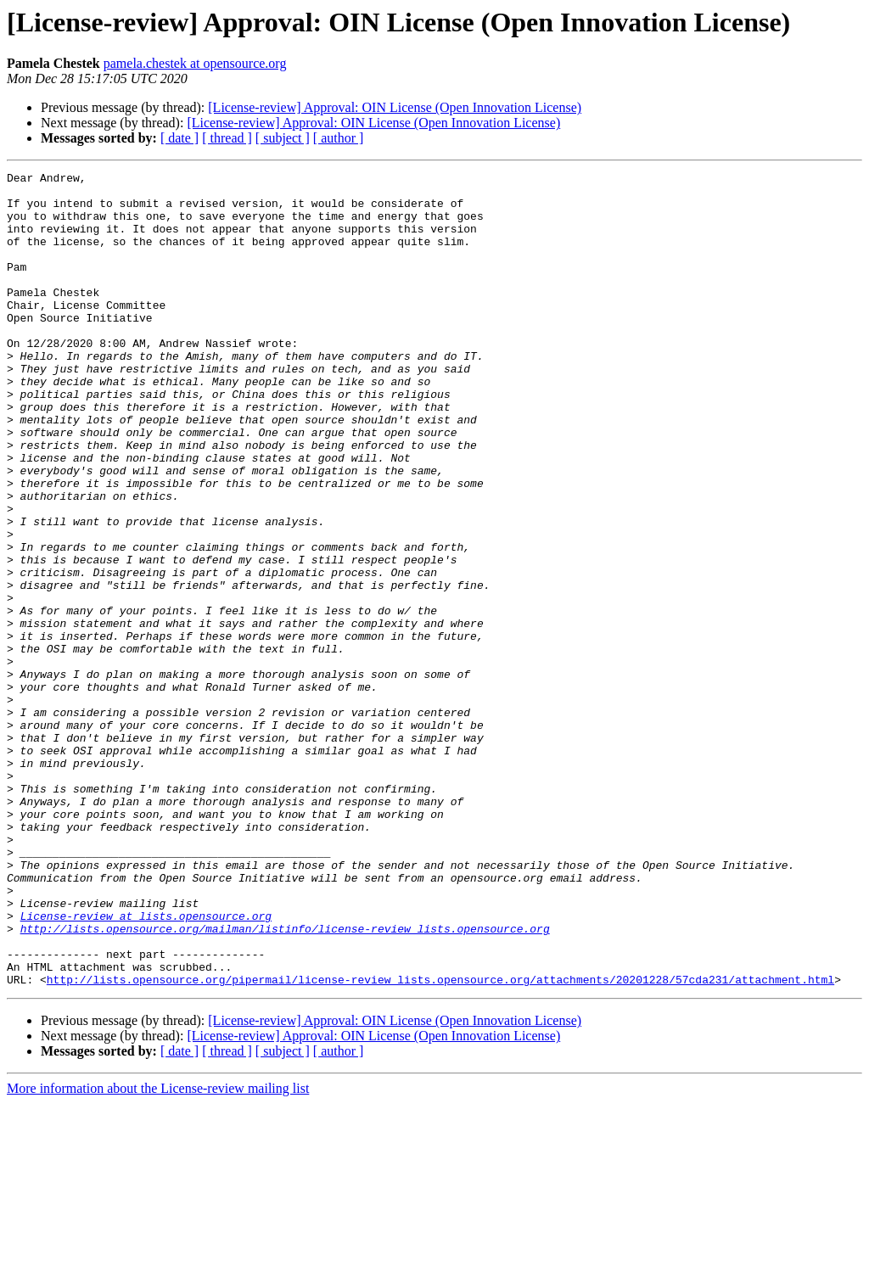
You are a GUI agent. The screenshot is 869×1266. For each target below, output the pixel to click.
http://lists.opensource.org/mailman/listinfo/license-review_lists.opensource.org (285, 1081)
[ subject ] (282, 138)
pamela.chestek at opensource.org (195, 63)
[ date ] (179, 138)
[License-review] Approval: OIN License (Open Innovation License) (394, 107)
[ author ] (338, 138)
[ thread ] (227, 138)
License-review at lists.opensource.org (146, 1065)
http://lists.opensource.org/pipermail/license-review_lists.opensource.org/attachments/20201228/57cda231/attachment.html (440, 1142)
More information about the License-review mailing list (158, 1251)
